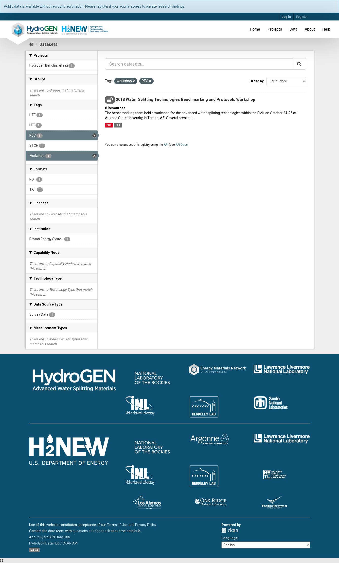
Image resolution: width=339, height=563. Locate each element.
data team (56, 531)
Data (293, 29)
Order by (257, 81)
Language (229, 538)
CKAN (229, 530)
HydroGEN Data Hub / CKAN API (53, 543)
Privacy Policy (145, 525)
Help (326, 29)
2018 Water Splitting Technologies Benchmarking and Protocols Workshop (185, 99)
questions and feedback (91, 531)
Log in (286, 16)
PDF (109, 125)
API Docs (182, 144)
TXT (117, 125)
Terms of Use (117, 525)
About (310, 29)
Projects (275, 29)
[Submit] (299, 64)
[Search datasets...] (199, 64)
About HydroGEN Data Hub (49, 537)
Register (302, 16)
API (166, 144)
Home (255, 29)
